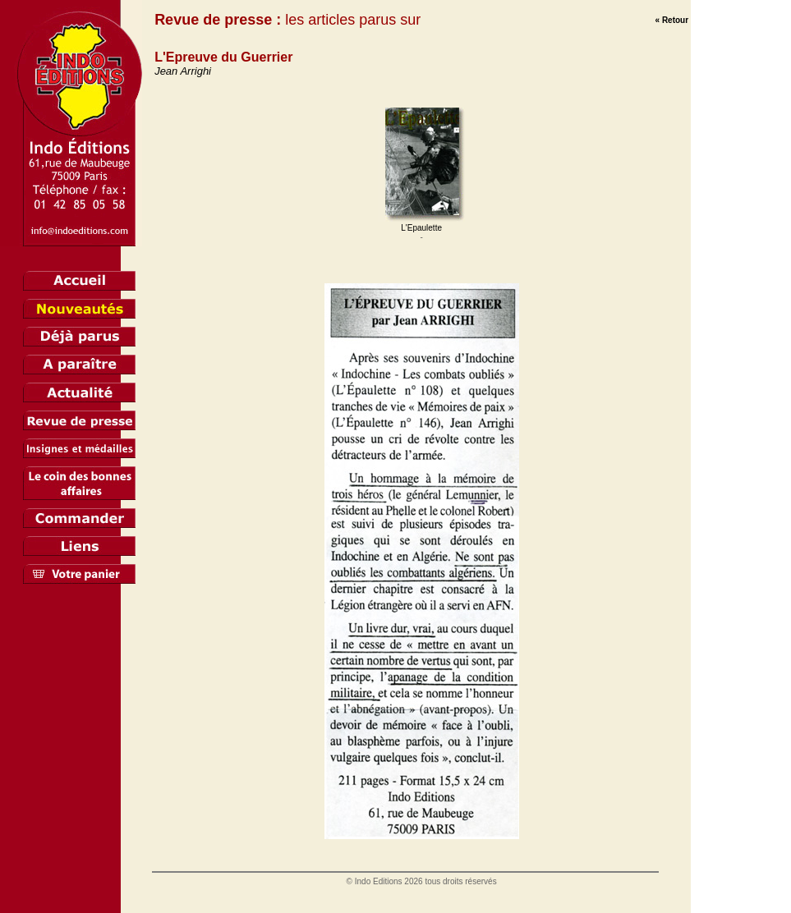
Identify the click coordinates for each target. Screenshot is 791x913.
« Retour (672, 20)
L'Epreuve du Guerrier (223, 57)
